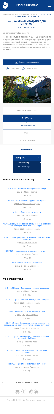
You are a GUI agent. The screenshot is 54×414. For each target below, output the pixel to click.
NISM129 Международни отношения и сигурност (26, 251)
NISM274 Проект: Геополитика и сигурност (26, 364)
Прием (27, 133)
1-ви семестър (22, 162)
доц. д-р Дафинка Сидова (27, 254)
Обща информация (26, 110)
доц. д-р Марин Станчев (27, 192)
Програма (27, 118)
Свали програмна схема (29, 62)
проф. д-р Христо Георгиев (26, 216)
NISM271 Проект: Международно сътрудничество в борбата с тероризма (27, 338)
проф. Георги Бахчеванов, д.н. (27, 204)
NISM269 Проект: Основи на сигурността (27, 312)
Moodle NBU (32, 68)
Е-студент (14, 68)
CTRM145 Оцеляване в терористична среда (27, 189)
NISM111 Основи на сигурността (27, 212)
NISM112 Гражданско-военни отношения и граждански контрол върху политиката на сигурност (27, 225)
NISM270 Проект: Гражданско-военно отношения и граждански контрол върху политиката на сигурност (27, 324)
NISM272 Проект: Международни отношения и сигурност (27, 351)
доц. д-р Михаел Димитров (27, 266)
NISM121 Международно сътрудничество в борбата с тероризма (27, 238)
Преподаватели (27, 140)
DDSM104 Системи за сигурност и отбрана (26, 201)
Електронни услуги (27, 382)
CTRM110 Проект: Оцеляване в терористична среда (26, 288)
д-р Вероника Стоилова (27, 243)
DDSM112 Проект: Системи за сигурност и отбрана (27, 300)
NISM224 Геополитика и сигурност (27, 263)
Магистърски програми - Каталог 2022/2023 (21, 14)
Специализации (27, 126)
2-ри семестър (22, 166)
